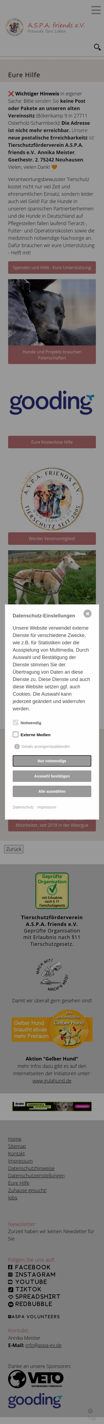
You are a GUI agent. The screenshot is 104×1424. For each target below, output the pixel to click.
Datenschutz (23, 807)
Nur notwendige (52, 761)
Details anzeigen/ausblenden (46, 746)
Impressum (47, 807)
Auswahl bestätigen (52, 776)
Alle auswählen (52, 791)
